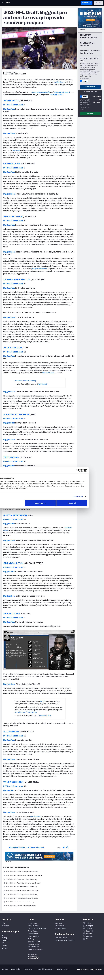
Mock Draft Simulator (35, 949)
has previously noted (39, 269)
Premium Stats (33, 933)
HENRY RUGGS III (13, 216)
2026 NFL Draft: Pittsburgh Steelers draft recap (20, 894)
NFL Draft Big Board (62, 92)
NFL (3, 935)
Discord (89, 933)
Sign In (98, 3)
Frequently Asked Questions (64, 940)
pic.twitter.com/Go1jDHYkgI (25, 381)
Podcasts (89, 936)
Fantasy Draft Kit (34, 941)
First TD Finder (33, 926)
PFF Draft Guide (48, 373)
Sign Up (90, 113)
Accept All (82, 503)
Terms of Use (28, 969)
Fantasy (4, 940)
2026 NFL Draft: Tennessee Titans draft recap (20, 879)
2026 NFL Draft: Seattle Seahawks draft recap (20, 887)
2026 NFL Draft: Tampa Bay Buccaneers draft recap (22, 883)
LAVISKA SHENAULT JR (16, 279)
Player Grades (33, 931)
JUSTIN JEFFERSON (15, 515)
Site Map (5, 969)
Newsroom (5, 926)
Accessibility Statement (45, 969)
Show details (89, 496)
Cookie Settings (63, 969)
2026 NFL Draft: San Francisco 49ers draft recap (21, 890)
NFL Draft (5, 948)
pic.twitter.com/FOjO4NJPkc (26, 712)
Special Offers (59, 926)
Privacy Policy (16, 969)
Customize (51, 503)
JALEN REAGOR (12, 347)
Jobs (3, 923)
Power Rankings (33, 936)
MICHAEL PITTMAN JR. (16, 414)
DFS (3, 943)
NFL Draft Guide (56, 95)
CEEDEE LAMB (11, 163)
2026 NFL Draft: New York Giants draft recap (19, 906)
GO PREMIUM (86, 3)
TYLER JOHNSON (13, 782)
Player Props (32, 923)
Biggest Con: (9, 133)
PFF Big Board (35, 816)
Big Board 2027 (33, 947)
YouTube (89, 928)
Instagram (89, 926)
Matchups (31, 939)
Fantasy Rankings (34, 944)
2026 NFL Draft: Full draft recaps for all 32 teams (20, 871)
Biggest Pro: (9, 109)
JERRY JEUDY (11, 100)
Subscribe (58, 923)
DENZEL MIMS (11, 613)
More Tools (90, 87)
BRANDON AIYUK (13, 563)
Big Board (16, 150)
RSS (88, 939)
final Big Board (58, 82)
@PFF (42, 701)
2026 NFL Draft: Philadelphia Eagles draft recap (20, 898)
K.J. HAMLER (11, 731)
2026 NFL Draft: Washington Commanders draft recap (22, 875)
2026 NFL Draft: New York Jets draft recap (18, 902)
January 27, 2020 (45, 715)
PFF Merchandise (60, 928)
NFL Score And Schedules (37, 928)
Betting (4, 938)
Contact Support (61, 938)
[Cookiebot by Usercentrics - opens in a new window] (88, 470)
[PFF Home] (8, 3)
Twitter (88, 923)
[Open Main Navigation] (2, 3)
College (4, 945)
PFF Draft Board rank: (13, 105)
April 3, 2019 (42, 384)
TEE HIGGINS (11, 457)
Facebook (89, 931)
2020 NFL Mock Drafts (41, 92)
